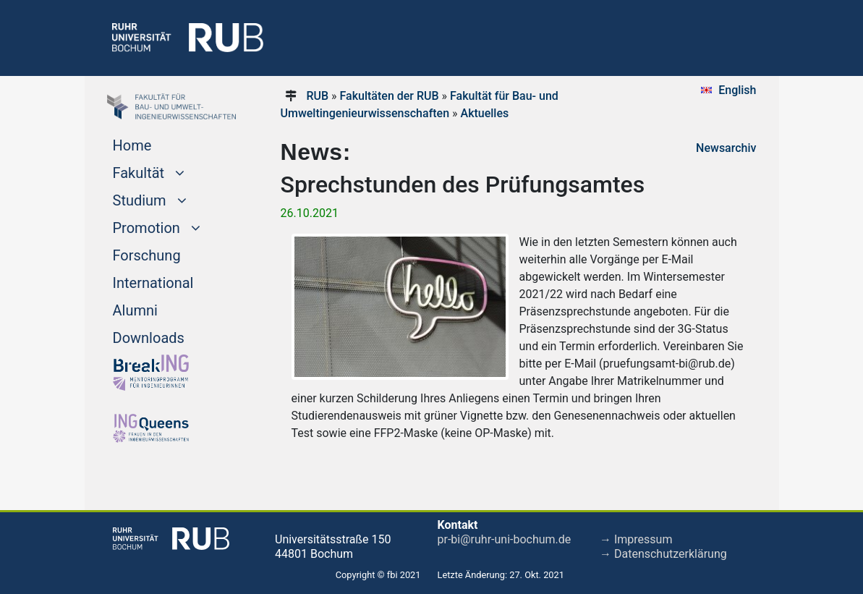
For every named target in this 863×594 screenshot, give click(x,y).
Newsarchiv (726, 148)
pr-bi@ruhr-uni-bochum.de (504, 539)
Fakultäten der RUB (389, 96)
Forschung (147, 255)
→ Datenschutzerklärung (663, 554)
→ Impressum (636, 539)
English (737, 90)
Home (132, 145)
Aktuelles (485, 113)
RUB (317, 96)
